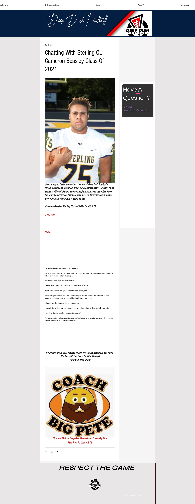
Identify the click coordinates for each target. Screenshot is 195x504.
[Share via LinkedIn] (57, 451)
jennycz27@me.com (136, 110)
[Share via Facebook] (46, 451)
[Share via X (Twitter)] (52, 451)
